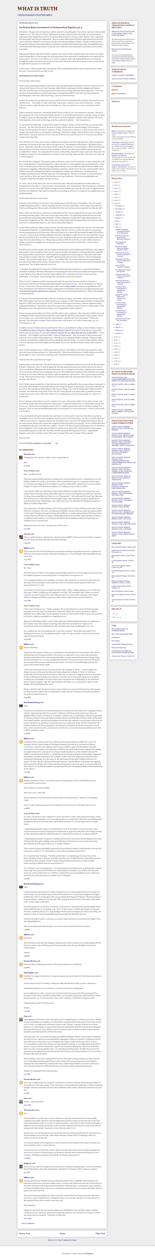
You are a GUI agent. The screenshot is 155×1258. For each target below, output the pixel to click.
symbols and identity (119, 156)
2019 (115, 191)
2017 (115, 197)
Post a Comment (28, 1223)
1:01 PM (27, 733)
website (73, 286)
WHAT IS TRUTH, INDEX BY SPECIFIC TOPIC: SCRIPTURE (121, 528)
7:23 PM (27, 1011)
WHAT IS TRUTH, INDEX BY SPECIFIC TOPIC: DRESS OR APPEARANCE (121, 478)
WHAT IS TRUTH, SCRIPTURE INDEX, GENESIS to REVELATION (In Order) (123, 411)
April (117, 324)
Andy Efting (116, 165)
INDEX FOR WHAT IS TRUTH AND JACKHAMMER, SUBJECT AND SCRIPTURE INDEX (123, 33)
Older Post (100, 1233)
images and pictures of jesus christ (123, 132)
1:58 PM (27, 956)
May (117, 227)
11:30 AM (27, 559)
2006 (116, 361)
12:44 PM (27, 639)
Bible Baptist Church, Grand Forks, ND (123, 556)
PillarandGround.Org (119, 648)
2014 (115, 337)
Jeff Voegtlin (29, 973)
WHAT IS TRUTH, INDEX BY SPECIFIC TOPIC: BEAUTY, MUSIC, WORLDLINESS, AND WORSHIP (123, 435)
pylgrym (27, 1163)
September (119, 215)
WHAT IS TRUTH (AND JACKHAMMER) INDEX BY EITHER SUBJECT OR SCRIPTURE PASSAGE (123, 379)
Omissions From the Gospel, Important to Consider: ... (123, 254)
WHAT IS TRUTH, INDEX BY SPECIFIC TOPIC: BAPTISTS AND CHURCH (122, 428)
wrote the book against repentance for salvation (38, 291)
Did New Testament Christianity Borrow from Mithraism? (122, 231)
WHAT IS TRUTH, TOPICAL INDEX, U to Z (123, 406)
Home (62, 1233)
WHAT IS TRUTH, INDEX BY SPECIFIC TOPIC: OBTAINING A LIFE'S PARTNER (122, 500)
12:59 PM (27, 697)
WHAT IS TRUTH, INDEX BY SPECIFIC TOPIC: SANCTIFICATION (124, 523)
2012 (115, 343)
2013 (115, 340)
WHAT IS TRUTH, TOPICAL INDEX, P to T (123, 400)
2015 (115, 203)
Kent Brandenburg (31, 702)
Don (25, 1016)
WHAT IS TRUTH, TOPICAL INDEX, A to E (123, 385)
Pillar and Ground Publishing (121, 49)
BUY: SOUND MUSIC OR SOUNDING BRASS (120, 630)
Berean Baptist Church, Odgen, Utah (124, 547)
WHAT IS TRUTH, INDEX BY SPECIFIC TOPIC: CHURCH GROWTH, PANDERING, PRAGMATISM (121, 451)
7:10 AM (27, 529)
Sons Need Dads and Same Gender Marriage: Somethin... (123, 237)
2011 (115, 346)
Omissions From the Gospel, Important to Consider (123, 282)
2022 (116, 182)
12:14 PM (27, 601)
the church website (120, 61)
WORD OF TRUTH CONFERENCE (123, 75)
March (118, 327)
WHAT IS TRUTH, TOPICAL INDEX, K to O (123, 395)
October (118, 212)
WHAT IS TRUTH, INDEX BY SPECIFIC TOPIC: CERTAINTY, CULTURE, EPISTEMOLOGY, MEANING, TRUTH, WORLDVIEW (123, 443)
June (117, 224)
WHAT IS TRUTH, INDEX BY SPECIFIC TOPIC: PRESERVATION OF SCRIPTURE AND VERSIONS (123, 512)
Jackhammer (116, 638)
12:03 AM (27, 1218)
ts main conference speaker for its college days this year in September (70, 333)
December (119, 206)
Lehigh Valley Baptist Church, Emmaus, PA (122, 587)
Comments (117, 618)
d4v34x (27, 534)
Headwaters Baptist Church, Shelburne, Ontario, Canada (121, 582)
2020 (116, 188)
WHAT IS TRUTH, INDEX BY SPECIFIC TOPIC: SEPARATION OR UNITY (123, 534)
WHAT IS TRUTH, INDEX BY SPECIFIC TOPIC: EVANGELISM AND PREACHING (122, 493)
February (119, 330)
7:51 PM (26, 1093)
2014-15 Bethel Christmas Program (122, 266)
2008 (116, 355)
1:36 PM (27, 929)
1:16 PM (26, 879)
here (47, 342)
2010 (115, 349)
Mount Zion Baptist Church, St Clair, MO (124, 595)
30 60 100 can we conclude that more (123, 143)
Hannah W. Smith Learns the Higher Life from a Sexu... (122, 248)
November (119, 209)
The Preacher (29, 1110)
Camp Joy (24, 315)
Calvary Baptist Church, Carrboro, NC (123, 561)
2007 (116, 358)
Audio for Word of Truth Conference (124, 79)
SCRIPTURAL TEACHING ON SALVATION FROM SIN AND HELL (123, 652)
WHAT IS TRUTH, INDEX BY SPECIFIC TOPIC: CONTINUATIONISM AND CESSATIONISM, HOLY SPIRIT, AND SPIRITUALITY (124, 461)
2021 (115, 185)
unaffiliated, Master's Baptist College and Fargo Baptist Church (46, 330)
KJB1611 (27, 548)
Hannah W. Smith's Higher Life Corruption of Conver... (121, 297)
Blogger (90, 1253)
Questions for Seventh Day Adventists (122, 320)
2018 (115, 194)
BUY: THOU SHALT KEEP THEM (122, 634)
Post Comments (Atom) (67, 1240)
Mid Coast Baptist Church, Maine (123, 591)
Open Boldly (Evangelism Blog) (122, 644)
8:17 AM (27, 1172)
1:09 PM (27, 808)
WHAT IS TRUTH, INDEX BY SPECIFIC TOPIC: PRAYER (121, 506)
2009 (116, 352)
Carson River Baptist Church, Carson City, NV (121, 567)
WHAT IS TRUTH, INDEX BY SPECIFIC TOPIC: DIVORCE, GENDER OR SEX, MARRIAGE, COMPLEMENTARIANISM (122, 470)
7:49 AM (27, 543)
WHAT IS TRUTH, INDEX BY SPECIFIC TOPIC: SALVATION (121, 518)
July (117, 221)
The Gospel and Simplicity (120, 243)
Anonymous (116, 142)
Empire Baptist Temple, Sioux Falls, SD (123, 577)
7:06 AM (27, 1158)
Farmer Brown (30, 961)
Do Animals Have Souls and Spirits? (123, 271)
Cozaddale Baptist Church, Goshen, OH (124, 572)
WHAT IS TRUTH (37, 9)
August (118, 218)
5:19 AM (27, 466)
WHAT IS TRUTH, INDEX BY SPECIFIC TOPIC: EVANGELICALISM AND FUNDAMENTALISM (121, 485)
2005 (116, 364)
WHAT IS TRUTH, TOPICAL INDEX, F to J (123, 390)
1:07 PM (27, 772)
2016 (115, 200)
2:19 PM (27, 968)
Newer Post (24, 1233)
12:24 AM (27, 1105)
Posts (115, 614)
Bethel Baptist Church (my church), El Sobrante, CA (123, 551)
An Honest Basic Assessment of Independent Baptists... (121, 289)
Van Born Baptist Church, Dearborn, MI (124, 600)
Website (114, 51)
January (118, 333)
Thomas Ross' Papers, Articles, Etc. (123, 656)
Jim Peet (27, 454)
